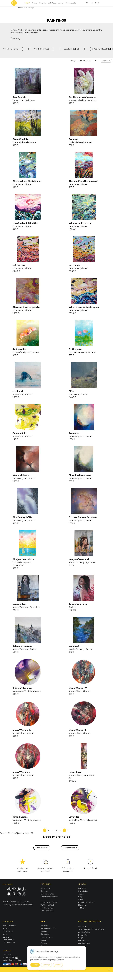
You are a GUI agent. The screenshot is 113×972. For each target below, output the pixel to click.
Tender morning (78, 604)
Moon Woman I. (21, 772)
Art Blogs (52, 3)
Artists (34, 3)
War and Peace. (21, 475)
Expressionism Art (48, 928)
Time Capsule (20, 817)
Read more (15, 38)
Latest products (84, 60)
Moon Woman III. (22, 730)
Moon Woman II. (77, 730)
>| (68, 830)
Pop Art (44, 943)
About (60, 3)
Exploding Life (20, 139)
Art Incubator (71, 3)
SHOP (27, 3)
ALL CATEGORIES (71, 49)
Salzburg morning (22, 646)
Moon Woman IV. (78, 688)
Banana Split (19, 433)
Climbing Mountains (80, 475)
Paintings (44, 925)
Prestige (73, 139)
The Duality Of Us (22, 517)
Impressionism (47, 937)
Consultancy (8, 931)
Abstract (44, 931)
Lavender (74, 817)
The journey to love (23, 559)
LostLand (18, 391)
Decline (58, 965)
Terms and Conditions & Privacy (91, 929)
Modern (44, 940)
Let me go (74, 265)
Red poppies (19, 349)
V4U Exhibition (9, 943)
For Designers (84, 943)
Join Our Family (9, 926)
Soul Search (19, 97)
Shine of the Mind (22, 688)
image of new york (79, 559)
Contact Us (82, 927)
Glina (71, 391)
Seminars (6, 929)
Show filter (105, 61)
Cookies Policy (84, 932)
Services (42, 3)
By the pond (75, 349)
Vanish (5, 934)
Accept (35, 965)
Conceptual (45, 934)
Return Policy (83, 935)
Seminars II (7, 937)
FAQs (80, 938)
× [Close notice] (109, 970)
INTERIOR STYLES (41, 49)
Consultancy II (9, 940)
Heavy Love (75, 772)
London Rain (19, 604)
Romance (74, 433)
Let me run (19, 265)
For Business (83, 941)
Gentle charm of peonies (82, 97)
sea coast (74, 646)
